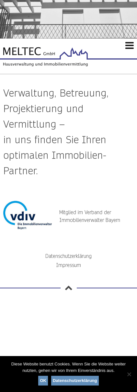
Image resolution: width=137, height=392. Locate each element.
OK (43, 380)
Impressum (68, 265)
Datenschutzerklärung (68, 256)
